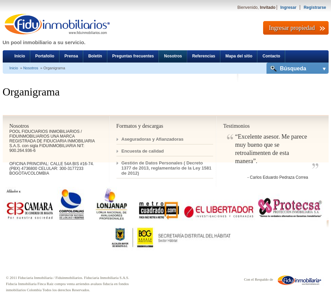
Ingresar (288, 7)
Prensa (71, 56)
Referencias (203, 56)
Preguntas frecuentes (133, 56)
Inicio (20, 56)
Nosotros (173, 56)
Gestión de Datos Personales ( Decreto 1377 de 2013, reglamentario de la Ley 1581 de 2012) (167, 168)
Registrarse (315, 7)
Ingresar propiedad (292, 27)
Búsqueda (293, 68)
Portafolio (44, 56)
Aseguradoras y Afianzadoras (153, 139)
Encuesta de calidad (143, 151)
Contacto (271, 56)
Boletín (95, 56)
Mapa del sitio (238, 56)
